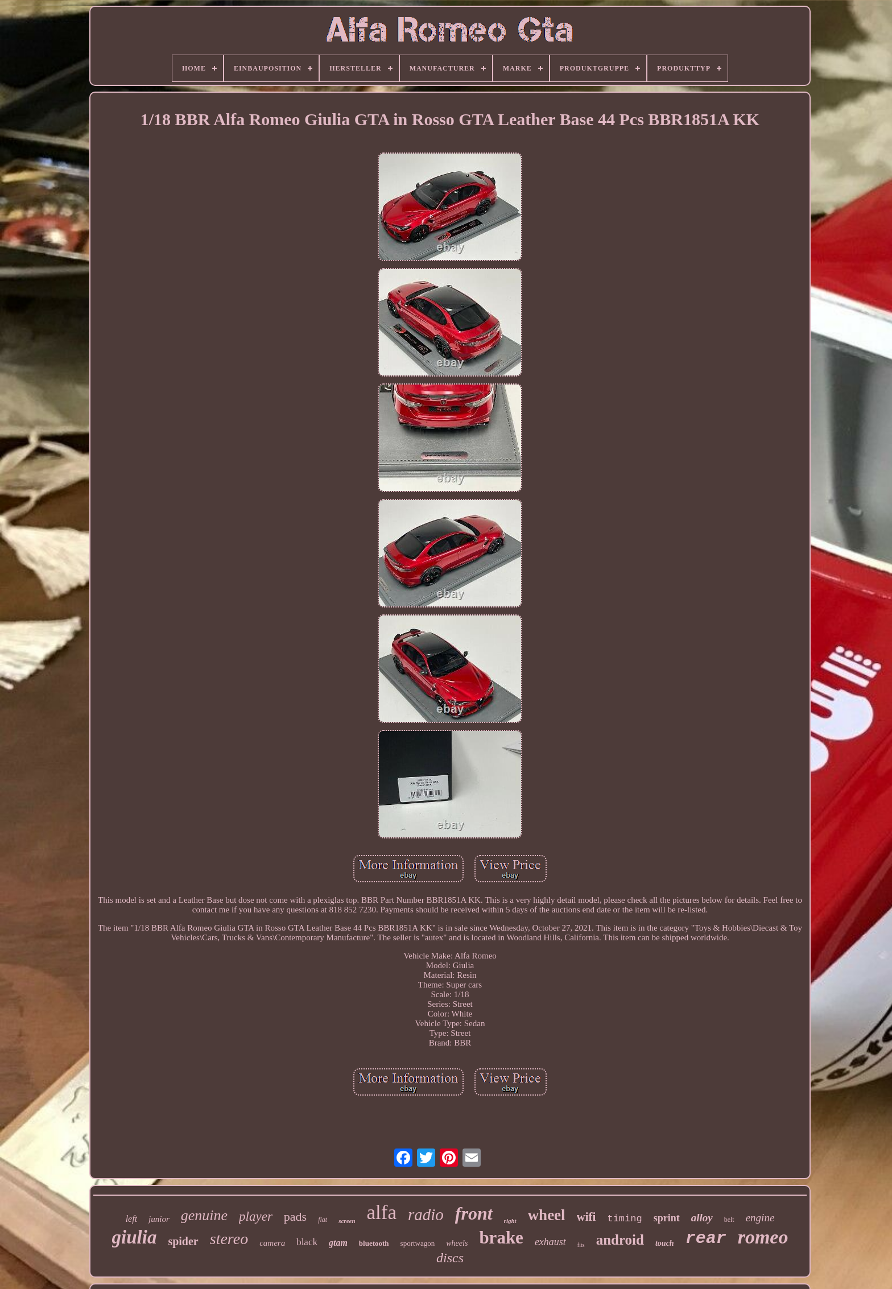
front (474, 1213)
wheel (546, 1215)
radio (426, 1214)
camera (272, 1242)
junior (159, 1219)
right (510, 1220)
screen (346, 1220)
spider (183, 1241)
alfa (382, 1212)
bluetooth (374, 1243)
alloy (702, 1218)
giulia (134, 1237)
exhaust (550, 1241)
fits (581, 1245)
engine (760, 1218)
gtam (338, 1242)
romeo (763, 1236)
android (620, 1239)
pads (295, 1216)
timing (624, 1218)
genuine (204, 1215)
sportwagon (417, 1243)
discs (450, 1257)
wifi (586, 1217)
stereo (229, 1238)
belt (729, 1220)
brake (501, 1237)
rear (705, 1238)
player (255, 1216)
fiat (322, 1220)
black (306, 1242)
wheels (457, 1243)
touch (664, 1243)
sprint (667, 1218)
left (131, 1219)
